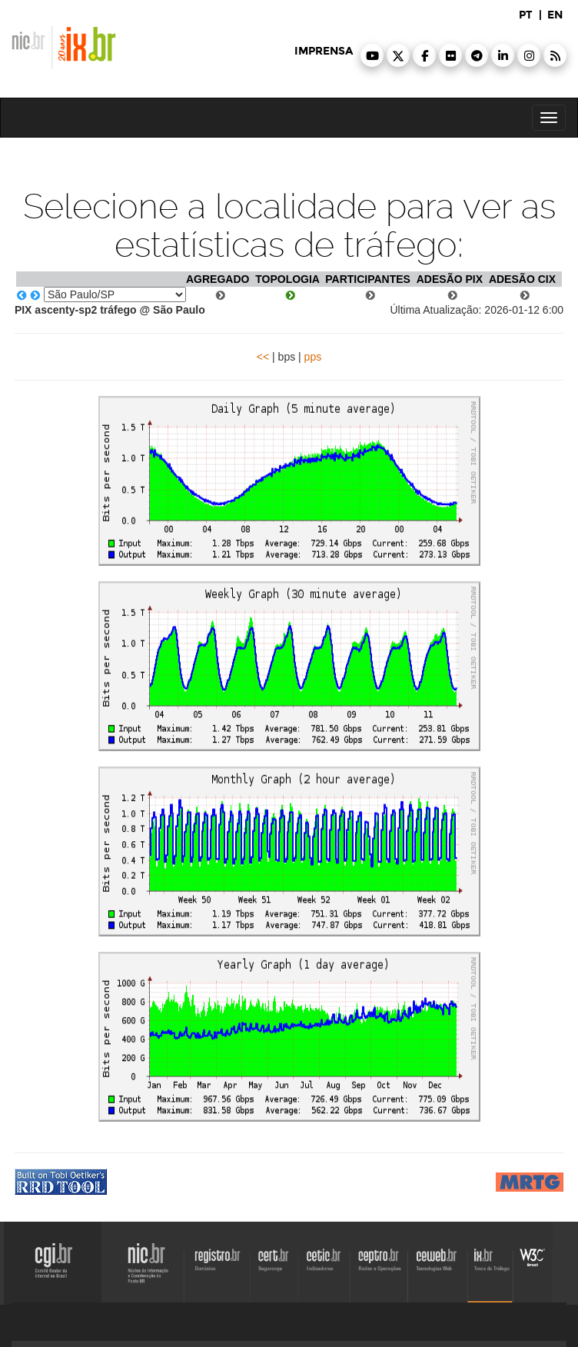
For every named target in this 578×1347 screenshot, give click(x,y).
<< (263, 357)
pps (313, 357)
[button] (372, 55)
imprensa (323, 51)
